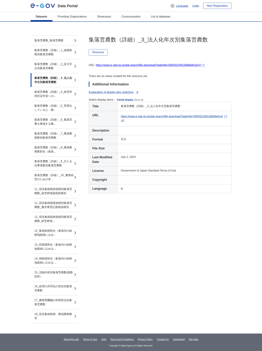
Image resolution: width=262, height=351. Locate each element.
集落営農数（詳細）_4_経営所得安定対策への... (53, 93)
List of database (160, 16)
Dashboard (179, 339)
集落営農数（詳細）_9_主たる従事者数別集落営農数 (53, 163)
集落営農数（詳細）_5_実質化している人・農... (53, 107)
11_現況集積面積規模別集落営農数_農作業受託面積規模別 (53, 205)
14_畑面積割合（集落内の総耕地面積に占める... (53, 260)
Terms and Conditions (122, 339)
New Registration (217, 5)
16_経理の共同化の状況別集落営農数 (53, 288)
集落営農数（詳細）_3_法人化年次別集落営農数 (53, 80)
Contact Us (163, 339)
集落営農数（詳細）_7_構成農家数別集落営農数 (53, 135)
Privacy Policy (145, 339)
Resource (98, 52)
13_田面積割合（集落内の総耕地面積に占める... (53, 246)
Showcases (104, 16)
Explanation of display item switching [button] (114, 92)
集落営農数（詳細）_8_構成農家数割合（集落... (53, 149)
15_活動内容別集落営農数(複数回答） (53, 274)
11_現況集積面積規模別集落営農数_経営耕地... (53, 218)
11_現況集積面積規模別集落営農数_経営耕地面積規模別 (53, 191)
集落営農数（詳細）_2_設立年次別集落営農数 (53, 66)
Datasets (41, 16)
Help (103, 339)
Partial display (125, 99)
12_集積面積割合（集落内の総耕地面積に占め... (53, 232)
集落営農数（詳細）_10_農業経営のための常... (54, 177)
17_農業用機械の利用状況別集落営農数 (53, 302)
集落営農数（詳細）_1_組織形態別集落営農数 (53, 52)
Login (195, 5)
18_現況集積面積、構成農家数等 (53, 316)
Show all (138, 99)
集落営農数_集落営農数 (48, 40)
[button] (179, 6)
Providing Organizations (72, 16)
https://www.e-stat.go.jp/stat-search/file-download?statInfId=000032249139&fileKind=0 (148, 65)
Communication (130, 16)
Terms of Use (90, 339)
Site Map (193, 339)
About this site (71, 339)
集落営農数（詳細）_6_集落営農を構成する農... (53, 121)
